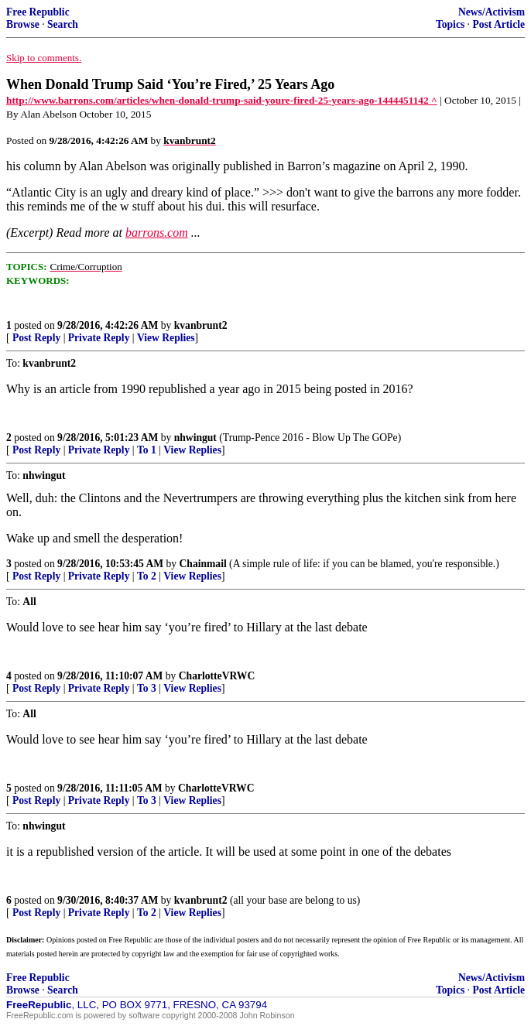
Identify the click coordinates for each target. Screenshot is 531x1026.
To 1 (146, 450)
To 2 (146, 576)
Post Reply (36, 338)
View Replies (166, 338)
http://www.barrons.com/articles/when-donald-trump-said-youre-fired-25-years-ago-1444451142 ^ (221, 100)
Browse (22, 24)
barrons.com (156, 232)
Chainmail (203, 563)
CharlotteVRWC (217, 676)
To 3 (146, 688)
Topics (450, 24)
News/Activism (491, 12)
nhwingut (195, 437)
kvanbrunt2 (201, 325)
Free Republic (38, 12)
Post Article (498, 24)
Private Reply (99, 338)
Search (62, 24)
